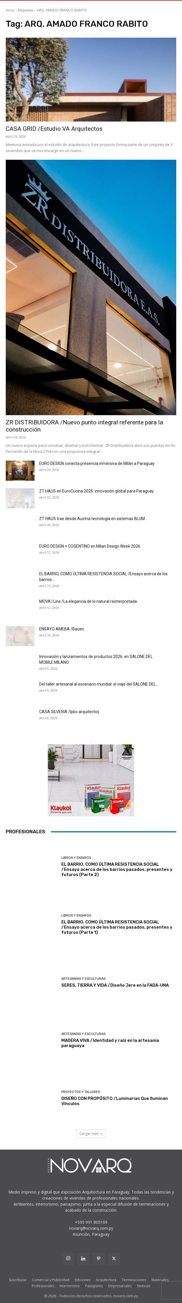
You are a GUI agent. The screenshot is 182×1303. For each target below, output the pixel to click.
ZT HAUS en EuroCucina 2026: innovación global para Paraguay (96, 491)
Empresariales (120, 1285)
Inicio (10, 10)
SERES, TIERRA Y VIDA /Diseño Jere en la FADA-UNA (115, 985)
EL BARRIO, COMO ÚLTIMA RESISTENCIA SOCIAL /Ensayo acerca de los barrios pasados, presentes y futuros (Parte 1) (116, 927)
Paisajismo (94, 1285)
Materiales (159, 1279)
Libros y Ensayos (76, 857)
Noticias (143, 1285)
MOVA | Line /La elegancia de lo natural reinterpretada (88, 601)
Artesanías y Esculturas (83, 978)
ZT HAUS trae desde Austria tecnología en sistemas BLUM (92, 518)
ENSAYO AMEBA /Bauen (61, 629)
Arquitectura (106, 1279)
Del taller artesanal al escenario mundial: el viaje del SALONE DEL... (98, 684)
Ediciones (82, 1279)
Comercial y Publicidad (50, 1279)
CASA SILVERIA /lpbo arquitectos (69, 711)
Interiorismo (70, 1285)
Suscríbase (17, 1279)
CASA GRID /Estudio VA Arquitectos (54, 128)
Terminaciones (134, 1279)
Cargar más (91, 1133)
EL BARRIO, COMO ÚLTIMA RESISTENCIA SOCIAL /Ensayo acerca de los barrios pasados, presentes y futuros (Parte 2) (116, 869)
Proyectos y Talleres (80, 1092)
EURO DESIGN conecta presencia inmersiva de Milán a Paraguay (97, 463)
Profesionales (43, 1285)
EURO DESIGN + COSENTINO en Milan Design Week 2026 (89, 546)
